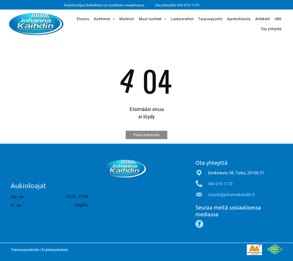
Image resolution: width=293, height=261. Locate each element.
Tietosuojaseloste (25, 250)
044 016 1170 (220, 183)
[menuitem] (82, 19)
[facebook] (199, 224)
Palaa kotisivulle (146, 135)
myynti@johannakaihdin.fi (231, 194)
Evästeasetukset (55, 250)
